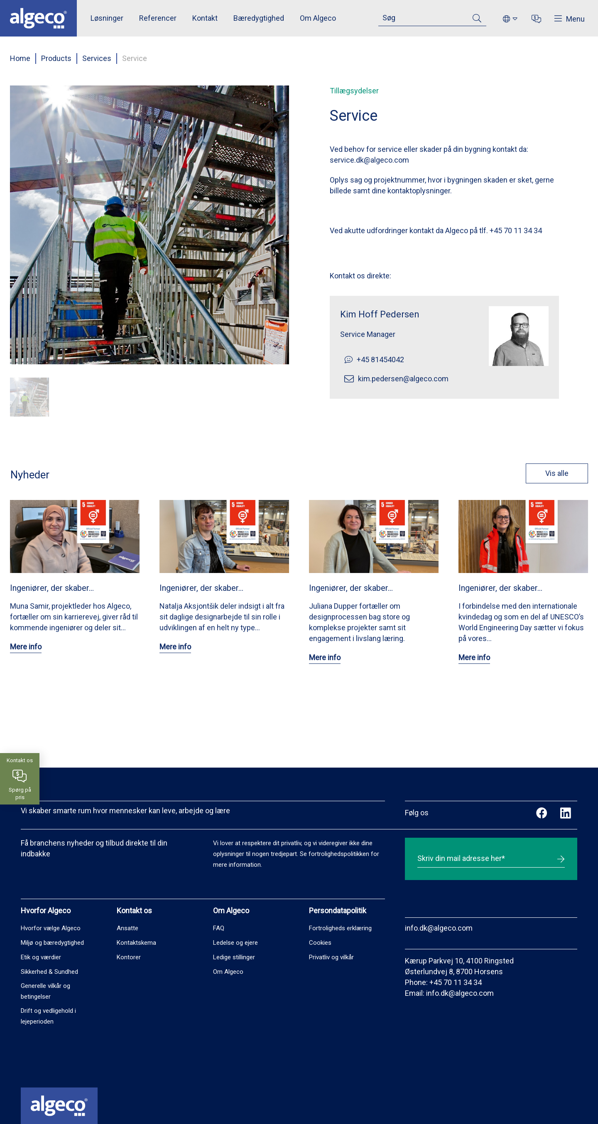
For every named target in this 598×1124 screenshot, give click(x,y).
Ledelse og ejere (235, 942)
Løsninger (107, 18)
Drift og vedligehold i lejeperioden (48, 1016)
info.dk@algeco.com (439, 928)
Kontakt (205, 18)
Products (56, 58)
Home (20, 58)
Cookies (320, 942)
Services (96, 58)
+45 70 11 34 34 (455, 982)
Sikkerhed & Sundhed (49, 971)
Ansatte (127, 928)
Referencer (157, 18)
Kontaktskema (136, 942)
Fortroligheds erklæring (340, 928)
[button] (29, 397)
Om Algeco (318, 18)
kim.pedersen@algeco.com (403, 378)
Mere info (26, 646)
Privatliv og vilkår (331, 957)
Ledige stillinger (234, 957)
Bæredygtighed (258, 18)
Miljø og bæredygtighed (52, 942)
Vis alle (542, 473)
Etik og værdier (41, 957)
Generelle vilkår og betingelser (45, 991)
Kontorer (129, 957)
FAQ (218, 928)
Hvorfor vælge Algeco (51, 928)
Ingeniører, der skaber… (52, 588)
